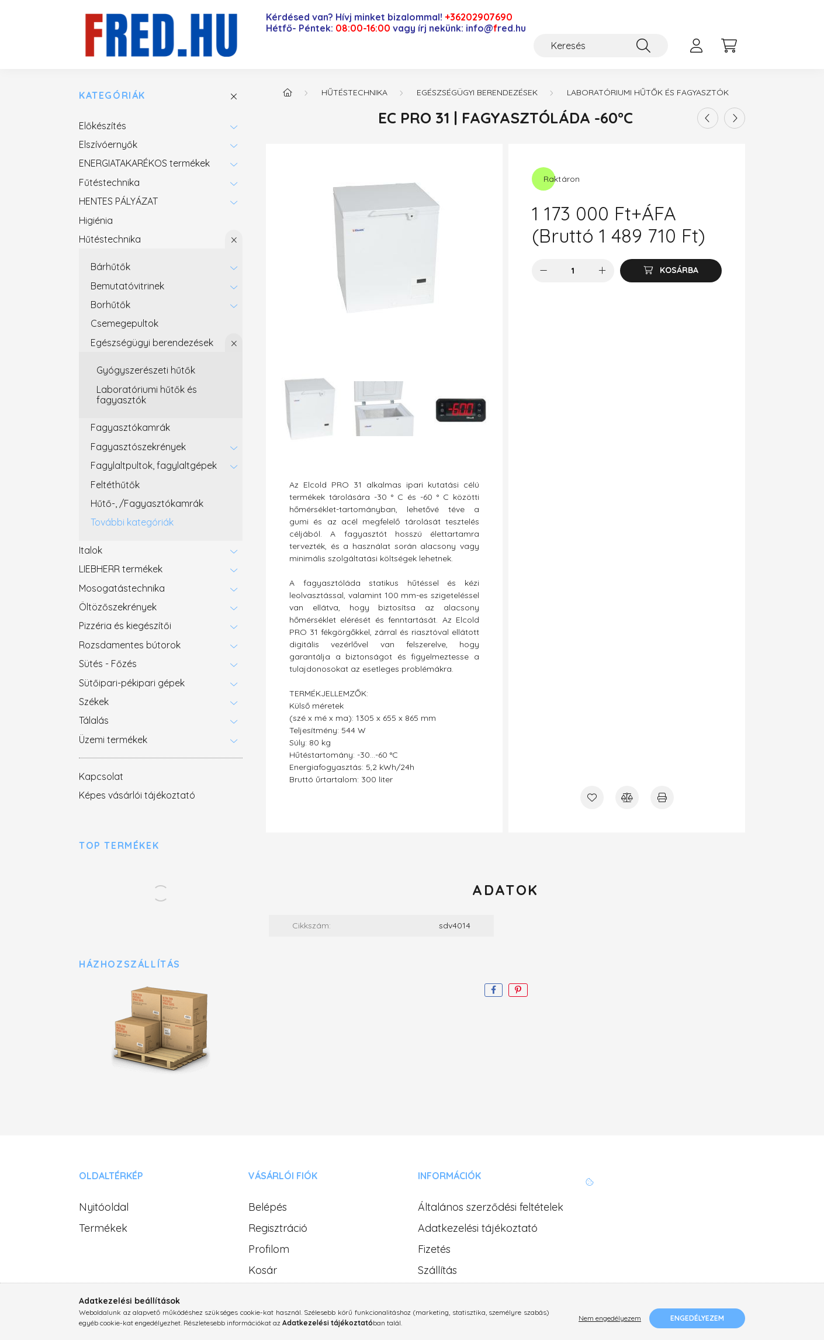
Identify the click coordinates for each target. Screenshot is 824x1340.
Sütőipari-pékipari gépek (132, 683)
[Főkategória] (287, 92)
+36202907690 (479, 17)
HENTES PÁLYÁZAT (118, 201)
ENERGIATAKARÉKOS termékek (144, 163)
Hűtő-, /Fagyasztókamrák (147, 503)
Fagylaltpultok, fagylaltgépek (154, 465)
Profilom (268, 1249)
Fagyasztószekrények (138, 447)
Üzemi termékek (113, 739)
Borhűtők (110, 304)
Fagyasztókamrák (130, 427)
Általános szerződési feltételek (490, 1207)
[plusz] (602, 270)
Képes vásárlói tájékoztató (137, 795)
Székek (94, 701)
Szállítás (437, 1270)
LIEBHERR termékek (120, 569)
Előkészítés (102, 126)
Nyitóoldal (104, 1207)
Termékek (103, 1228)
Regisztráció (277, 1228)
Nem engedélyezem (610, 1318)
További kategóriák (132, 522)
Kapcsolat (101, 776)
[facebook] (493, 990)
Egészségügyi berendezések (152, 342)
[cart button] (728, 45)
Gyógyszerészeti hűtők (145, 370)
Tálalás (94, 720)
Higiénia (96, 220)
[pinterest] (518, 990)
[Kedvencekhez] (592, 797)
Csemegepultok (124, 323)
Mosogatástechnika (122, 588)
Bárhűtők (110, 266)
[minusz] (543, 270)
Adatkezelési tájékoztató (478, 1228)
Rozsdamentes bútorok (130, 645)
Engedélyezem (697, 1318)
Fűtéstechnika (109, 182)
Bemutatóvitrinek (127, 286)
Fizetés (434, 1249)
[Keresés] (601, 45)
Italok (90, 550)
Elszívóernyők (108, 144)
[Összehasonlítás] (627, 797)
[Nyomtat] (662, 797)
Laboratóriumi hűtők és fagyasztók (146, 395)
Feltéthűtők (115, 485)
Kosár (262, 1270)
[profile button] (696, 45)
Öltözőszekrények (118, 607)
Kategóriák (112, 95)
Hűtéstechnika (110, 239)
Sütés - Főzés (108, 663)
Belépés (267, 1207)
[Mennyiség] (573, 270)
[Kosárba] (671, 270)
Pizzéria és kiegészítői (125, 625)
